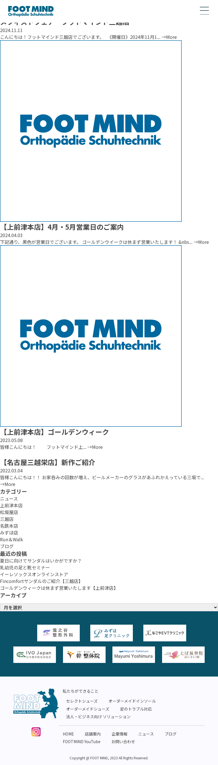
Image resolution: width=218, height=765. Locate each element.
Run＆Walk (11, 539)
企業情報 (119, 734)
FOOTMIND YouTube (81, 741)
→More (169, 36)
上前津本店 (11, 505)
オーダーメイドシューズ (87, 709)
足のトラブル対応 (136, 709)
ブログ (7, 546)
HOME (68, 734)
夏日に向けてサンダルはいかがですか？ (41, 560)
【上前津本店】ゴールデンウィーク (54, 432)
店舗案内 (93, 734)
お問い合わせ (123, 741)
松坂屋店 (9, 512)
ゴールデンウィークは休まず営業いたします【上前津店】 (59, 587)
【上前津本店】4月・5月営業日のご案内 (62, 227)
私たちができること (80, 691)
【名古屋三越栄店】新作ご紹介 (47, 462)
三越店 (7, 518)
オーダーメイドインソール (132, 701)
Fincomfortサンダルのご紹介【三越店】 (41, 581)
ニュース (9, 498)
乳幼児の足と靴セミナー (25, 567)
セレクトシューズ (82, 701)
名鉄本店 (9, 525)
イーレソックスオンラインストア (34, 574)
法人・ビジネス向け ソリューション (98, 716)
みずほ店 (9, 532)
